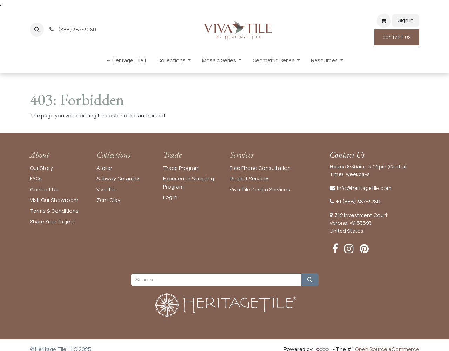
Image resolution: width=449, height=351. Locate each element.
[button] (37, 30)
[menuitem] (126, 62)
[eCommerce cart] (384, 21)
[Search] (310, 279)
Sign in (406, 20)
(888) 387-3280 (73, 29)
